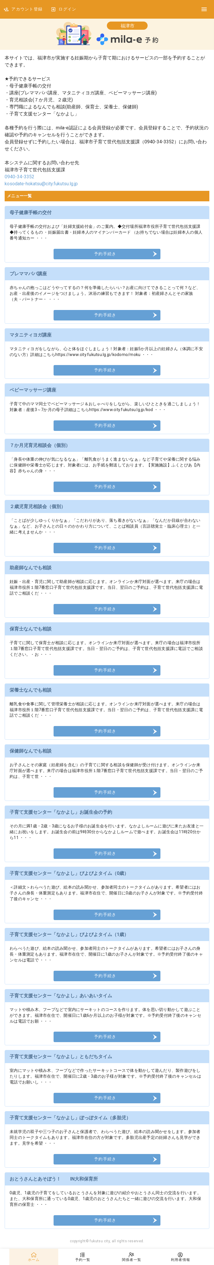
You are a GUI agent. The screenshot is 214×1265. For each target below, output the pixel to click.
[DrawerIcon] (204, 9)
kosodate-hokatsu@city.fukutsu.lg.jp (41, 183)
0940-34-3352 (19, 176)
